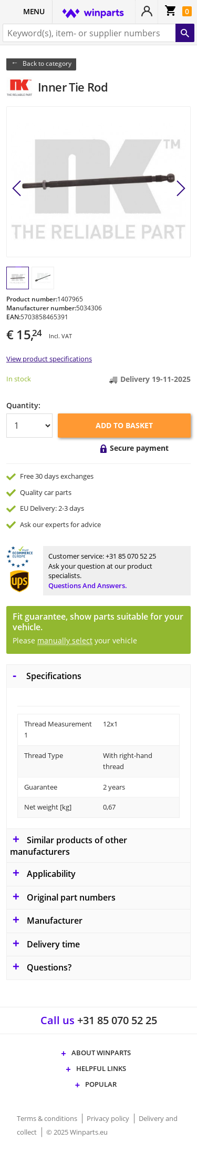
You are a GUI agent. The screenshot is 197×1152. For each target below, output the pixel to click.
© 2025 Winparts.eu (77, 1132)
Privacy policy (109, 1118)
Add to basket (124, 425)
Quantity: (23, 405)
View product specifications (49, 358)
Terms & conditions (48, 1118)
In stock (18, 378)
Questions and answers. (87, 585)
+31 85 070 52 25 (131, 556)
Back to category (47, 63)
